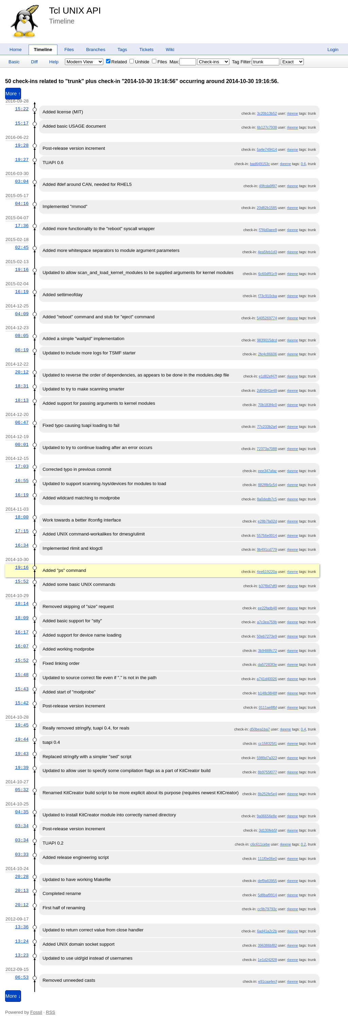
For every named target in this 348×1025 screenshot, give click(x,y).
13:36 (22, 927)
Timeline (43, 49)
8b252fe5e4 (267, 794)
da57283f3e (267, 664)
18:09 (22, 618)
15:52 (22, 581)
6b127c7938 (267, 127)
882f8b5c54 (267, 485)
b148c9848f (267, 693)
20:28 (22, 877)
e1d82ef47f (268, 376)
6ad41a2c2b (267, 931)
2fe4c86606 (267, 354)
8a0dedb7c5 (267, 499)
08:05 (22, 336)
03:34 (22, 826)
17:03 (22, 466)
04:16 (22, 204)
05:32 (22, 790)
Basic (14, 61)
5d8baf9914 (267, 895)
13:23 (22, 955)
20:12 (22, 372)
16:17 (22, 632)
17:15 (22, 531)
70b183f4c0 (267, 405)
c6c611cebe (260, 844)
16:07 (22, 646)
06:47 (22, 422)
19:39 (22, 768)
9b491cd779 (267, 549)
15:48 (22, 675)
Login (332, 49)
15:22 (22, 109)
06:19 (22, 350)
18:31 (22, 386)
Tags (122, 49)
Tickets (146, 49)
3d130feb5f (268, 830)
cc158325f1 (267, 743)
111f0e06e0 (267, 858)
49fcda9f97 (268, 186)
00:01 (22, 445)
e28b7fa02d (267, 521)
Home (16, 49)
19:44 (22, 739)
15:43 (22, 689)
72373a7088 (267, 449)
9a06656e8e (267, 816)
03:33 (22, 854)
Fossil (36, 1012)
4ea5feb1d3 (267, 252)
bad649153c (260, 164)
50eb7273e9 (267, 636)
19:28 (22, 145)
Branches (95, 49)
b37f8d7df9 (268, 586)
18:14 (22, 603)
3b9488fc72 (267, 650)
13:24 (22, 941)
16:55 (22, 481)
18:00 (22, 517)
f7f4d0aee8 (268, 230)
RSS (50, 1012)
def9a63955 (267, 881)
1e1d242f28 (267, 960)
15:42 (22, 703)
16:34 (22, 545)
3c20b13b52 (267, 113)
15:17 (22, 123)
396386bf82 (267, 945)
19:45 (22, 725)
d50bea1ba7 (260, 729)
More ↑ (13, 93)
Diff (34, 61)
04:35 (22, 812)
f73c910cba (267, 296)
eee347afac (267, 471)
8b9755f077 (267, 772)
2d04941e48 (267, 390)
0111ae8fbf (268, 707)
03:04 (22, 181)
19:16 (22, 270)
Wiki (170, 49)
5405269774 (267, 318)
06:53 (22, 977)
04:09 (22, 314)
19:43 (22, 754)
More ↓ (13, 996)
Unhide (139, 61)
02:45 (22, 247)
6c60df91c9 (267, 274)
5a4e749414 (267, 149)
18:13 (22, 400)
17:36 (22, 226)
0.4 (303, 729)
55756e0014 (267, 535)
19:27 (22, 160)
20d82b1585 (267, 208)
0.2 (303, 844)
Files (69, 49)
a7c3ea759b (267, 622)
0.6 (303, 164)
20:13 (22, 890)
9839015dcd (267, 340)
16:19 (22, 292)
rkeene (292, 113)
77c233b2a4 (267, 427)
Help (53, 61)
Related (116, 61)
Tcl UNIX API (75, 10)
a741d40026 (267, 679)
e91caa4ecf (267, 981)
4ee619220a (267, 572)
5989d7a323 (267, 758)
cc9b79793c (267, 909)
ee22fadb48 (267, 608)
